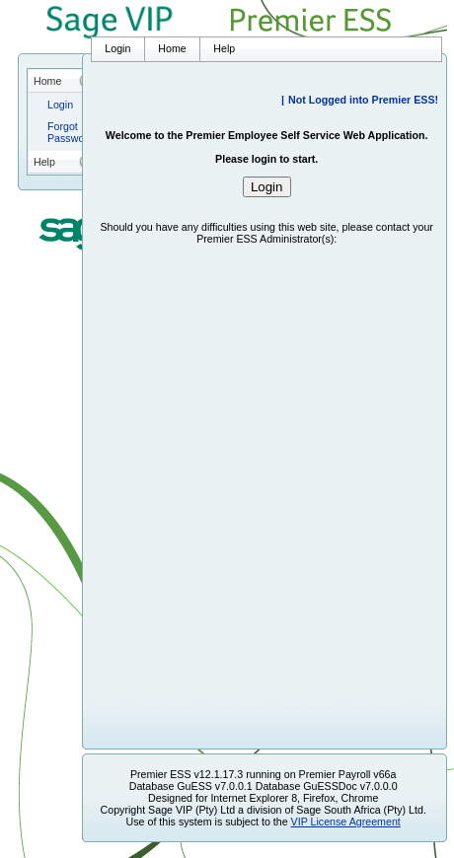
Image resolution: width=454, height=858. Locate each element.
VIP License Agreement (346, 821)
